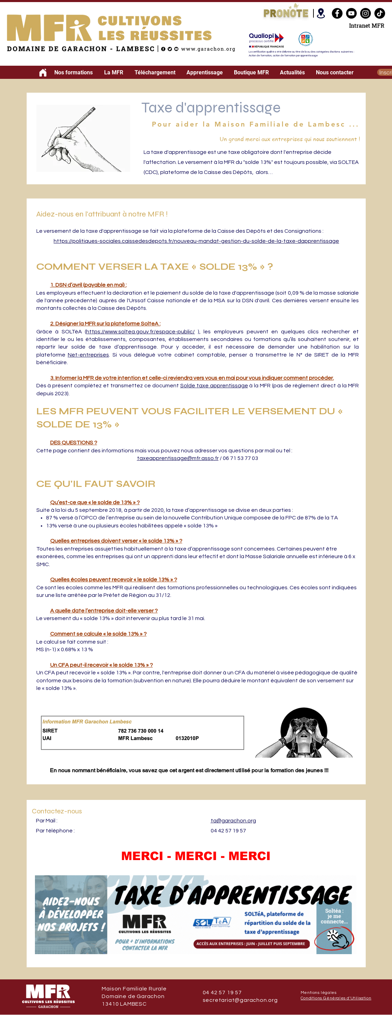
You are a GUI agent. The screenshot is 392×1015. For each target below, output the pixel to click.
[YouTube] (351, 13)
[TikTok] (379, 13)
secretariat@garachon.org (240, 1000)
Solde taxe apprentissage (214, 385)
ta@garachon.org (233, 820)
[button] (73, 72)
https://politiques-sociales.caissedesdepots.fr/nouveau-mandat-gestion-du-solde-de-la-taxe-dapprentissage (196, 241)
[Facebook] (337, 13)
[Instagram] (365, 13)
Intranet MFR (366, 25)
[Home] (43, 72)
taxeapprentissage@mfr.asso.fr (178, 458)
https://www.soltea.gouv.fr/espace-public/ (140, 331)
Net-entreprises (88, 355)
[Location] (321, 13)
